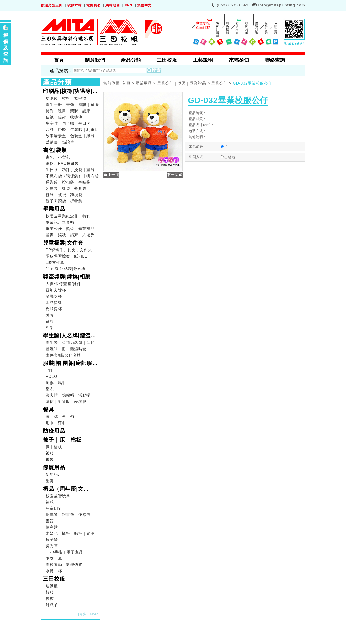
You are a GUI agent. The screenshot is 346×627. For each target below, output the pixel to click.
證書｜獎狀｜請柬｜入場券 (70, 235)
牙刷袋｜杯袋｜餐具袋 (66, 188)
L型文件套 (55, 262)
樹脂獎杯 (54, 309)
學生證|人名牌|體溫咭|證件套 (70, 336)
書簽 (50, 521)
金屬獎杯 (54, 296)
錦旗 (50, 321)
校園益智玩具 (58, 496)
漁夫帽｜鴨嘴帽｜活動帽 (68, 395)
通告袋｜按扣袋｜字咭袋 (68, 182)
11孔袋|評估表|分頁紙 (66, 269)
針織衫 (52, 605)
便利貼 (52, 527)
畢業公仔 (219, 83)
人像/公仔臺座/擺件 (63, 284)
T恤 (49, 370)
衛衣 (50, 389)
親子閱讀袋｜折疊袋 (64, 201)
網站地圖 (112, 5)
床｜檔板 (54, 447)
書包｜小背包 (58, 157)
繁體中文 (144, 5)
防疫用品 (54, 431)
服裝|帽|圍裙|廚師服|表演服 (68, 363)
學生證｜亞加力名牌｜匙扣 (70, 343)
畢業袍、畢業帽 (60, 222)
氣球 (50, 502)
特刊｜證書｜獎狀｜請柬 (68, 111)
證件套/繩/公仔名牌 (63, 355)
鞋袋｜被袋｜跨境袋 (64, 195)
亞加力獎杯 (56, 290)
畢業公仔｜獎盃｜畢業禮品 (70, 229)
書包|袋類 (55, 150)
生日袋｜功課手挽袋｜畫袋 (70, 170)
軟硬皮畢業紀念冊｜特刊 (68, 216)
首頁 (126, 83)
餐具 (48, 409)
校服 (50, 592)
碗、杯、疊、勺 (60, 417)
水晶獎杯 (54, 303)
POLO (51, 377)
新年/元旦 (54, 475)
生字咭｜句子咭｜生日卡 (68, 123)
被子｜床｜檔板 (62, 440)
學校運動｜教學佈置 (64, 565)
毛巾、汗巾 (56, 423)
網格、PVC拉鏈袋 (62, 163)
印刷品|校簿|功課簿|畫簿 (70, 91)
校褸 (50, 598)
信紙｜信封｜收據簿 (64, 117)
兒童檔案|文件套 (63, 243)
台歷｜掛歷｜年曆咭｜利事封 (72, 130)
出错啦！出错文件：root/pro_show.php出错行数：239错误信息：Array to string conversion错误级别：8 (235, 157)
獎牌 (50, 315)
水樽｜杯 (54, 571)
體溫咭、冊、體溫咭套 (66, 349)
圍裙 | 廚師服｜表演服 (66, 402)
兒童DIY (53, 508)
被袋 (50, 459)
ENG (128, 5)
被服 (50, 453)
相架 (50, 328)
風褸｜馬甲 (56, 383)
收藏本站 (74, 5)
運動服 (52, 586)
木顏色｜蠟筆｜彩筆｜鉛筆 (70, 533)
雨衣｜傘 (54, 558)
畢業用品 (54, 209)
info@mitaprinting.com (281, 5)
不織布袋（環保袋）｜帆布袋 (72, 176)
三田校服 (54, 579)
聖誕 (50, 481)
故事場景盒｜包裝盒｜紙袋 (70, 136)
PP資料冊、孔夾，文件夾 (69, 250)
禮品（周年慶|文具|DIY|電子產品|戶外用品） (69, 489)
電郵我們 (93, 5)
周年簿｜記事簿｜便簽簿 (68, 515)
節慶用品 (54, 467)
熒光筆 (52, 546)
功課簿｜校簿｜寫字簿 (66, 98)
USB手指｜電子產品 (64, 552)
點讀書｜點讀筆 (60, 142)
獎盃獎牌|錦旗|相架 (67, 277)
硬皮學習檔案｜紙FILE (66, 256)
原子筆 (52, 540)
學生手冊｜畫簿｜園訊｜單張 (72, 105)
